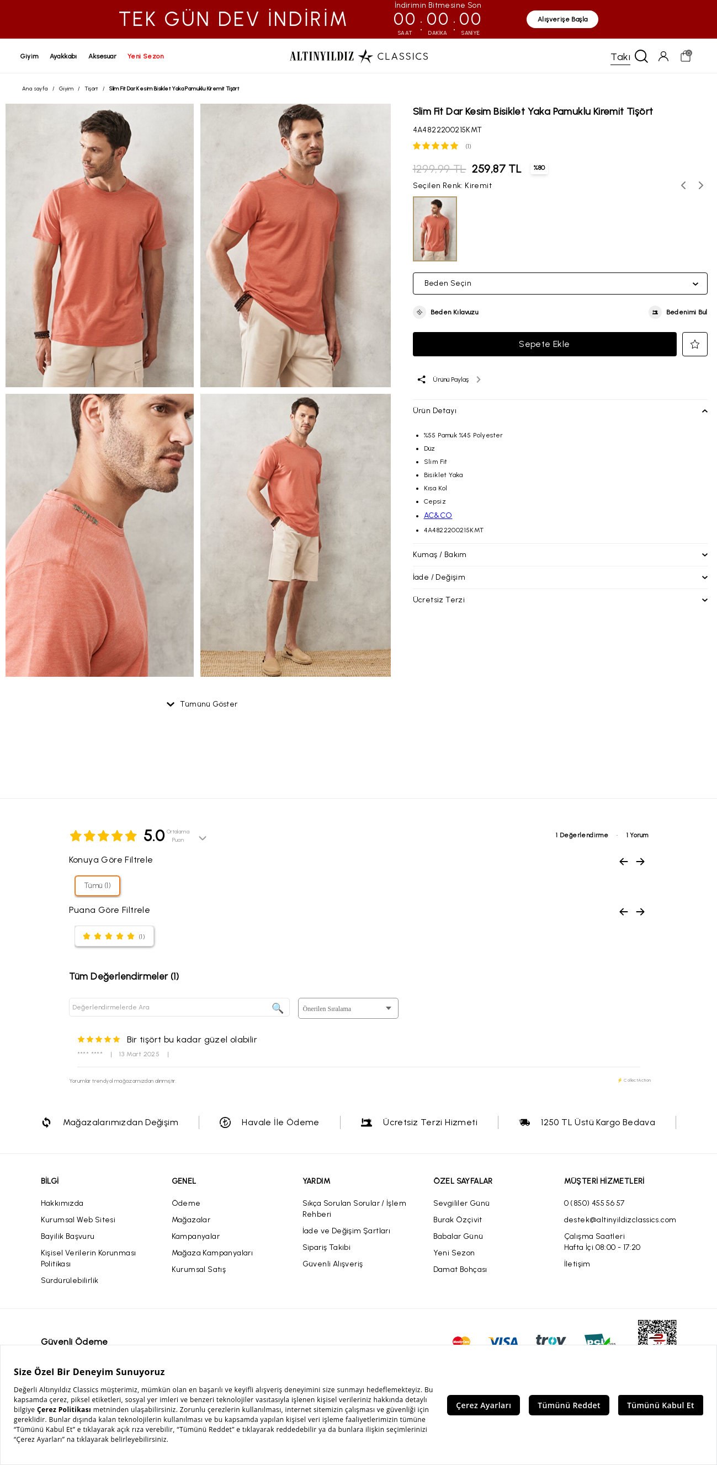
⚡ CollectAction (634, 1081)
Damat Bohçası (460, 1270)
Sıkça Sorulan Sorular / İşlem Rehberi (354, 1210)
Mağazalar (191, 1221)
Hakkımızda (62, 1204)
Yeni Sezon (454, 1254)
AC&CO (438, 516)
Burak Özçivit (457, 1221)
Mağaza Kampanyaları (212, 1254)
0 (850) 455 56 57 (594, 1204)
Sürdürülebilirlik (70, 1281)
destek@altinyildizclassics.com (620, 1221)
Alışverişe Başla (562, 19)
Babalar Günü (458, 1237)
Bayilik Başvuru (68, 1237)
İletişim (577, 1265)
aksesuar (104, 56)
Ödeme (186, 1204)
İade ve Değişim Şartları (346, 1232)
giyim (31, 56)
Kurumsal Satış (199, 1270)
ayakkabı (65, 56)
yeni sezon (147, 56)
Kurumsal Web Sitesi (78, 1221)
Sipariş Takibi (326, 1248)
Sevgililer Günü (461, 1204)
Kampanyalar (196, 1237)
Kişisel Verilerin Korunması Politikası (88, 1259)
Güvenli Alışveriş (332, 1265)
